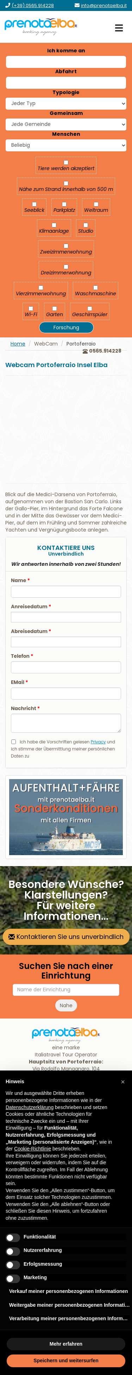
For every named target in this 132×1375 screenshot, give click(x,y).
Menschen (66, 134)
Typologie (66, 92)
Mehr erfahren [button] (66, 1344)
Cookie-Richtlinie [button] (32, 1148)
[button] (122, 1081)
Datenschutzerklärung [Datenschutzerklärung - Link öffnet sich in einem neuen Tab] (30, 1107)
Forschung (66, 327)
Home (18, 343)
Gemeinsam (66, 113)
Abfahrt (66, 71)
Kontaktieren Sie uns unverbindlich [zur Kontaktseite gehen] (66, 936)
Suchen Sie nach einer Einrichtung (66, 971)
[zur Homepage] (41, 27)
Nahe (66, 1005)
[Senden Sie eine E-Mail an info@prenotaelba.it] (104, 5)
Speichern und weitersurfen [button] (65, 1360)
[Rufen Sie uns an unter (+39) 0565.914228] (33, 5)
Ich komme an (66, 50)
